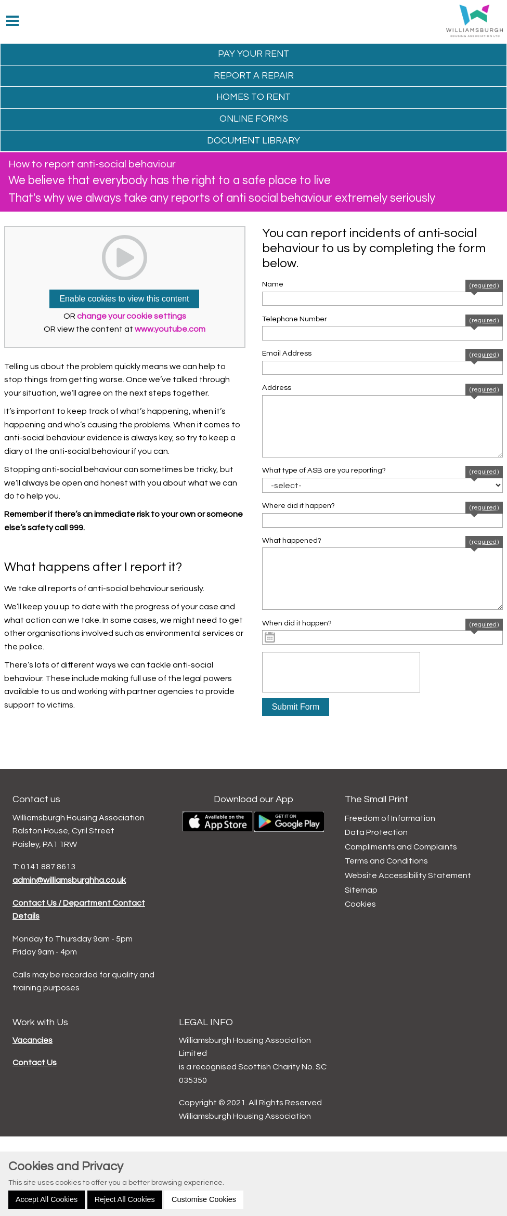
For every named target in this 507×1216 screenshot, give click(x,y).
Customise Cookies (204, 1199)
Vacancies (32, 1040)
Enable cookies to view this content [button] (124, 298)
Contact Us (34, 1062)
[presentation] (341, 672)
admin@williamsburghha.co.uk (69, 880)
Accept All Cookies (46, 1199)
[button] (296, 707)
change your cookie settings (131, 316)
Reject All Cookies (125, 1199)
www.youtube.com (170, 329)
